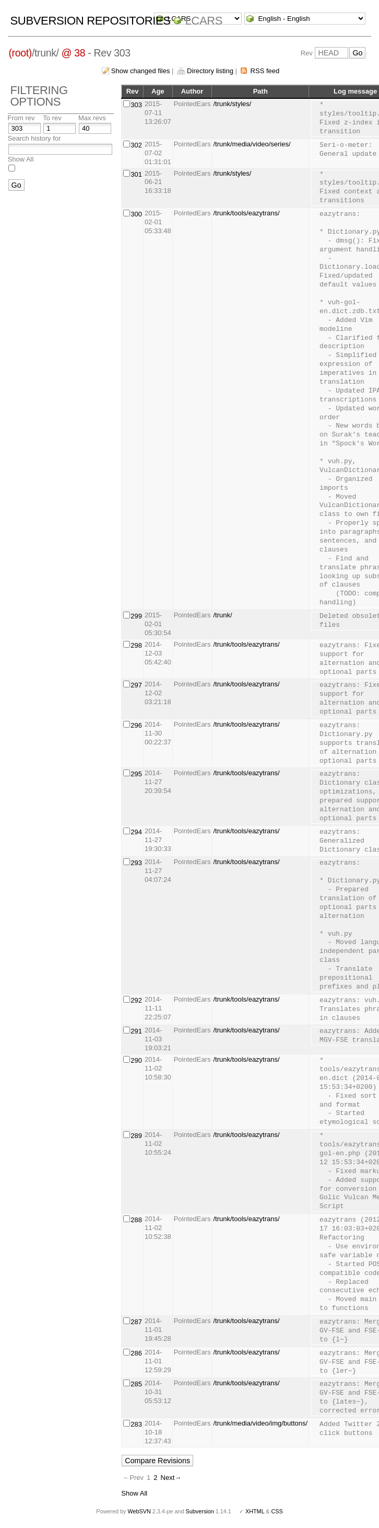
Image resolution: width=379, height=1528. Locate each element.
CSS (277, 1511)
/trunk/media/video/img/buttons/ (260, 1423)
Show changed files (140, 71)
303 (136, 105)
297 (136, 685)
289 (136, 1136)
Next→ (171, 1477)
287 (136, 1322)
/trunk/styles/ (232, 104)
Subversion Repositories (90, 20)
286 (136, 1353)
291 (136, 1031)
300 (136, 214)
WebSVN (138, 1511)
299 (136, 616)
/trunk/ (222, 615)
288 (136, 1220)
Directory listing (210, 71)
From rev (21, 118)
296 (136, 725)
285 (136, 1384)
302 (136, 145)
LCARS (203, 20)
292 (136, 1000)
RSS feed (265, 71)
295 (136, 774)
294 (136, 832)
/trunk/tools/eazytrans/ (246, 213)
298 (136, 645)
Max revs (92, 118)
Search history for (34, 138)
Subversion (200, 1511)
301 (136, 174)
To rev (52, 118)
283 (136, 1424)
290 (136, 1060)
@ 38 (74, 53)
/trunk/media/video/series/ (251, 144)
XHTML (254, 1511)
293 (136, 863)
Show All (21, 159)
